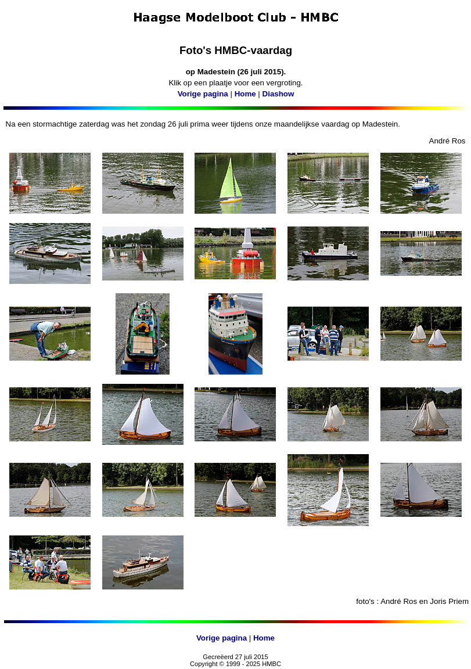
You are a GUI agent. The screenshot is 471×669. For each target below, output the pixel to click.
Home (245, 93)
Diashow (278, 93)
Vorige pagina (203, 93)
